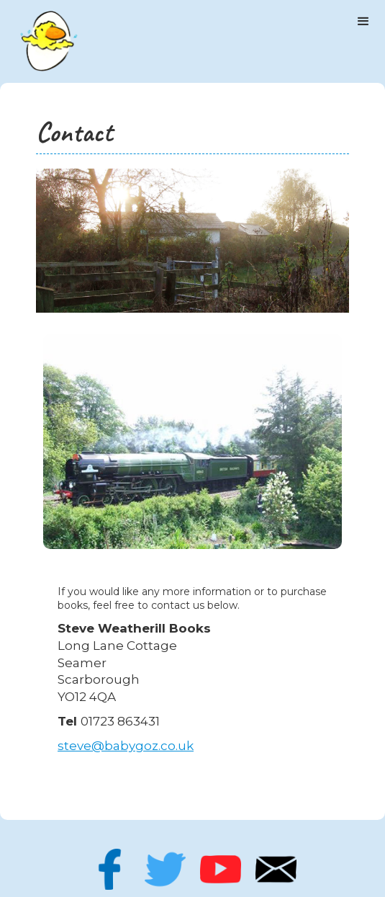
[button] (363, 21)
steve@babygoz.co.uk (126, 745)
